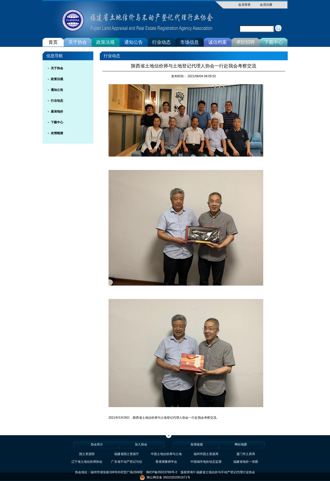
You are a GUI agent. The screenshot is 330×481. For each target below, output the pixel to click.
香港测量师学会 (166, 461)
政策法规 (105, 42)
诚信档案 (217, 42)
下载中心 (273, 42)
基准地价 (57, 111)
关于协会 (77, 42)
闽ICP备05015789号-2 (161, 472)
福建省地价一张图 (245, 461)
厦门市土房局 (245, 454)
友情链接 (57, 133)
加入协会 (141, 444)
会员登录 (244, 4)
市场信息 (189, 42)
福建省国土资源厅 (126, 454)
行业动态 (161, 42)
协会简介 (97, 444)
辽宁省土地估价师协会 (86, 461)
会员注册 (266, 4)
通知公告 (133, 42)
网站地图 (241, 444)
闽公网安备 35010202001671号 (165, 477)
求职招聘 (245, 42)
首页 (53, 42)
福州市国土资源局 (206, 454)
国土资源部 (87, 454)
